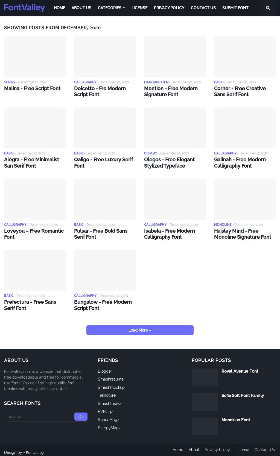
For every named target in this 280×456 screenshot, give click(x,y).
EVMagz (105, 407)
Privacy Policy (216, 448)
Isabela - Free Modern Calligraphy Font (167, 231)
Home (174, 448)
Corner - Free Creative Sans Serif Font (243, 91)
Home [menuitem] (59, 8)
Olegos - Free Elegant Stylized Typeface (167, 161)
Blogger (105, 367)
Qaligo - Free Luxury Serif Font (100, 161)
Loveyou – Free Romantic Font (31, 231)
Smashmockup (111, 383)
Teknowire (107, 391)
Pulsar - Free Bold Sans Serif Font (104, 231)
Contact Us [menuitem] (203, 8)
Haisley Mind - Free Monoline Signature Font (245, 231)
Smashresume (111, 375)
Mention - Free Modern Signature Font (168, 91)
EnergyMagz (109, 423)
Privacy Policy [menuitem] (169, 8)
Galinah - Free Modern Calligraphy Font (237, 161)
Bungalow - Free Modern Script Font (100, 301)
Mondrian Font (235, 415)
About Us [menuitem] (81, 8)
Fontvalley (35, 448)
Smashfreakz (109, 399)
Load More (139, 326)
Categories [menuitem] (109, 8)
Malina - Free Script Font (29, 88)
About (191, 448)
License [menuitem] (139, 8)
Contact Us (266, 448)
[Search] (46, 412)
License (242, 448)
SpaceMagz (108, 415)
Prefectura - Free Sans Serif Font (33, 301)
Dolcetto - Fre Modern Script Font (104, 91)
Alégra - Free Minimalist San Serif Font (33, 161)
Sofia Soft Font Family (242, 391)
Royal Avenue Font (239, 366)
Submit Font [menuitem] (235, 8)
